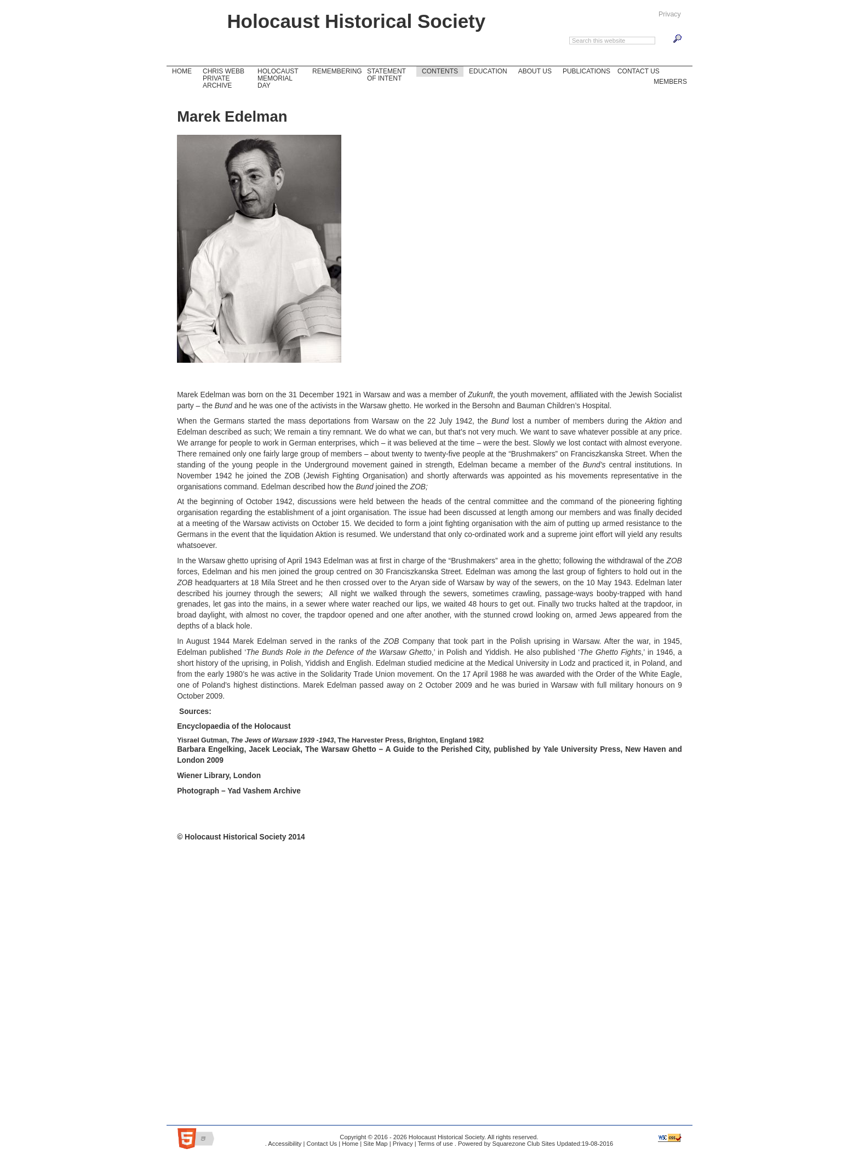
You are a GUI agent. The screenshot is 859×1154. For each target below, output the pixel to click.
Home (180, 70)
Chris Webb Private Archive (223, 78)
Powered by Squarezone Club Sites (506, 1143)
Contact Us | (322, 1143)
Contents (440, 71)
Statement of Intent (386, 74)
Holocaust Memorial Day (275, 77)
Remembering (337, 71)
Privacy (669, 14)
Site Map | (376, 1143)
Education (488, 71)
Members (670, 81)
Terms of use (434, 1143)
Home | (351, 1143)
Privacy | (403, 1143)
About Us (532, 70)
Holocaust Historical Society (356, 21)
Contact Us (636, 70)
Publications (586, 71)
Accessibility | (286, 1143)
